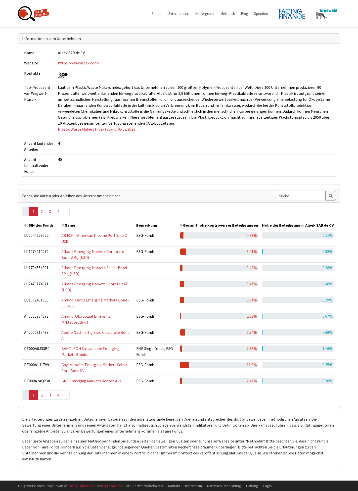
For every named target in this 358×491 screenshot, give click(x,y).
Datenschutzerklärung (224, 485)
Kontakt (174, 485)
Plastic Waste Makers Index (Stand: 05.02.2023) (97, 129)
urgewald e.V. (113, 485)
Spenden (261, 13)
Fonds (156, 13)
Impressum (193, 485)
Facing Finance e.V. (82, 485)
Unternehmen (178, 13)
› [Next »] (65, 211)
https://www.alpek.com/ (78, 62)
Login (267, 485)
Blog (244, 13)
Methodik (227, 13)
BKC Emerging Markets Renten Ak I (91, 380)
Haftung (252, 485)
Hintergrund (204, 13)
